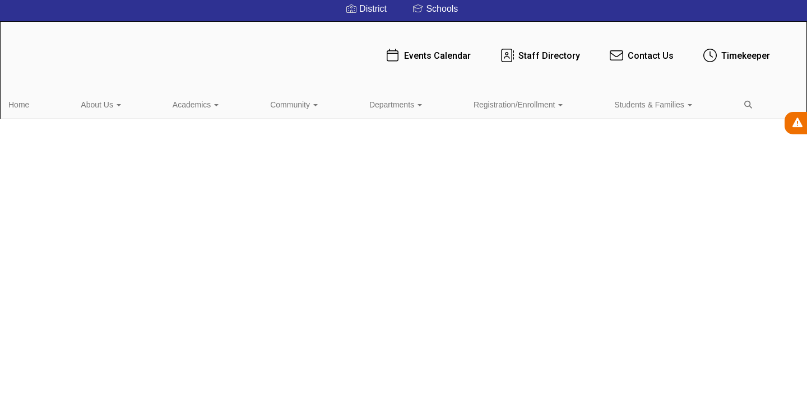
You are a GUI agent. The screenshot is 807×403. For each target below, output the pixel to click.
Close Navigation (574, 107)
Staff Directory (454, 50)
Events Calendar (343, 50)
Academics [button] (143, 103)
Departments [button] (274, 103)
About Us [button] (83, 103)
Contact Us (556, 50)
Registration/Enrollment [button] (361, 103)
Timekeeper (651, 50)
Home (36, 103)
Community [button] (207, 103)
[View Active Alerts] (796, 123)
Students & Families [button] (461, 103)
